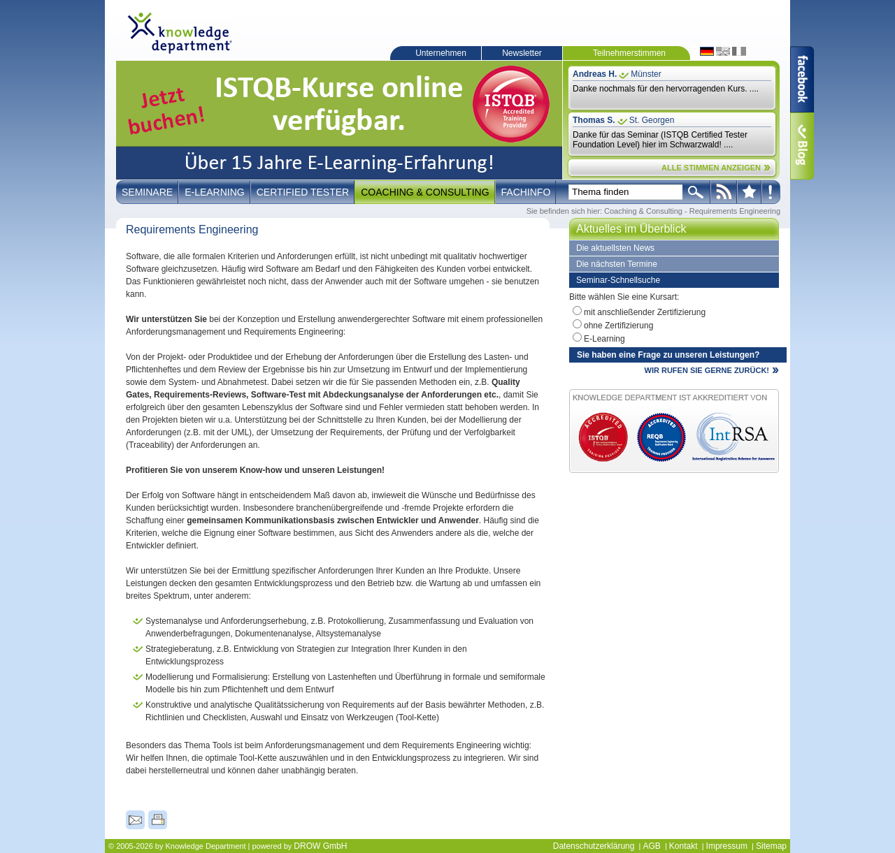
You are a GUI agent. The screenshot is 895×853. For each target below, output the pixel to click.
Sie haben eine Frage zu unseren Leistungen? (668, 355)
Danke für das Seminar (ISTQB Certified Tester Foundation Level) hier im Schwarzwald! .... (660, 140)
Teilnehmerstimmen (629, 53)
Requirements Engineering (734, 211)
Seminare (147, 192)
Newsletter (522, 53)
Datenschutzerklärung (594, 846)
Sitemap (771, 846)
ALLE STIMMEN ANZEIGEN (711, 167)
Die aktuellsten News (615, 248)
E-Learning (215, 192)
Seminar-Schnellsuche (618, 280)
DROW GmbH (320, 846)
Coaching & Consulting (425, 192)
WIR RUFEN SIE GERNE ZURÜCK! (707, 370)
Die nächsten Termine (616, 264)
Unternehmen (440, 53)
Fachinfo (526, 192)
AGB (651, 846)
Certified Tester (303, 192)
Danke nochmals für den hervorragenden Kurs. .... (666, 89)
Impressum (726, 846)
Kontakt (683, 846)
